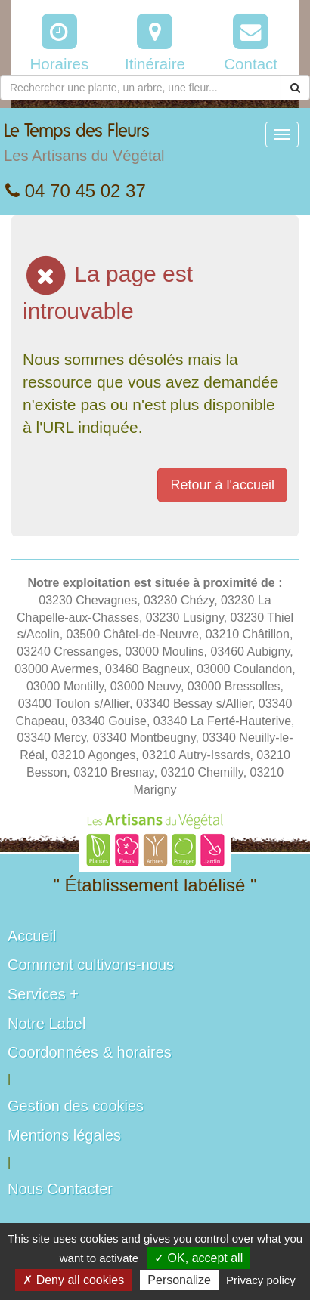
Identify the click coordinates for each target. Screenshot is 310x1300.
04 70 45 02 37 (75, 191)
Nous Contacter (60, 1189)
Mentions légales (64, 1135)
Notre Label (46, 1023)
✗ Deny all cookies (73, 1280)
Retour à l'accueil (222, 485)
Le (84, 146)
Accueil (32, 936)
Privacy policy (261, 1280)
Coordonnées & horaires (90, 1052)
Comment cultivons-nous (91, 964)
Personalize (179, 1280)
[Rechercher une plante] (140, 87)
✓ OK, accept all (198, 1258)
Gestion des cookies (76, 1106)
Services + (43, 994)
